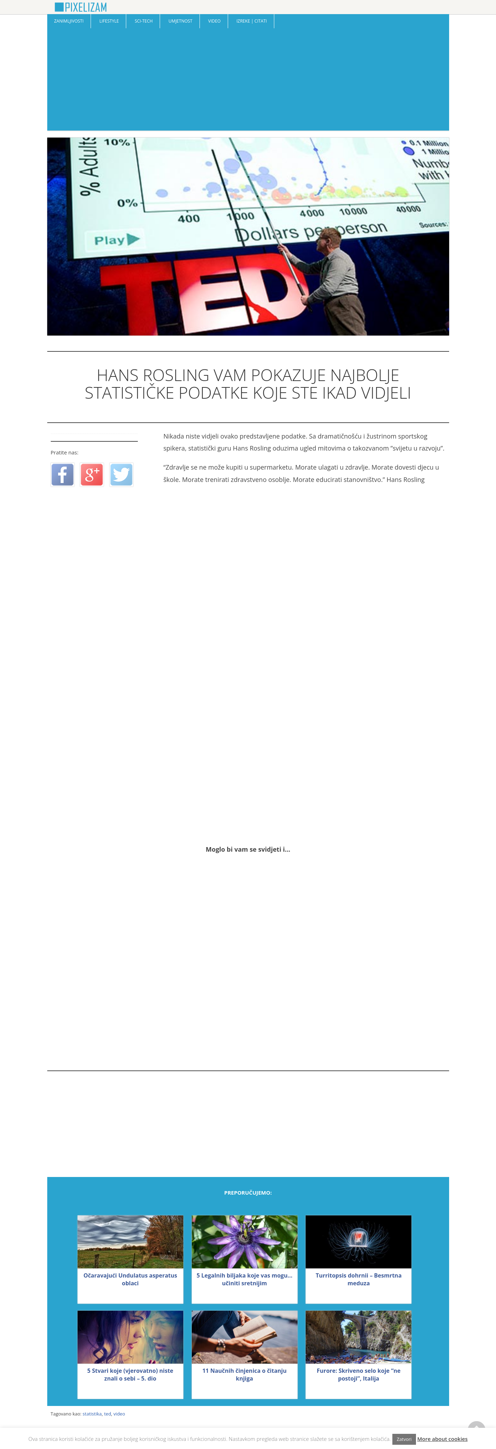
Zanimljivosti (69, 21)
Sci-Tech (144, 21)
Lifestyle (109, 21)
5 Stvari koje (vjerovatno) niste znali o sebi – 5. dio (130, 1374)
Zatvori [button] (404, 1439)
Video (214, 21)
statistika (92, 1414)
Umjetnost (180, 21)
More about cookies (442, 1438)
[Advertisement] (248, 81)
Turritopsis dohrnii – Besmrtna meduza (359, 1279)
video (119, 1414)
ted (107, 1414)
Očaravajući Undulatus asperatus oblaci (130, 1279)
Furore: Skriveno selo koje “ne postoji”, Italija (359, 1374)
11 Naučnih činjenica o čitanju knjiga (244, 1374)
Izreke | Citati (252, 21)
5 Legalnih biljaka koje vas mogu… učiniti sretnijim (245, 1279)
